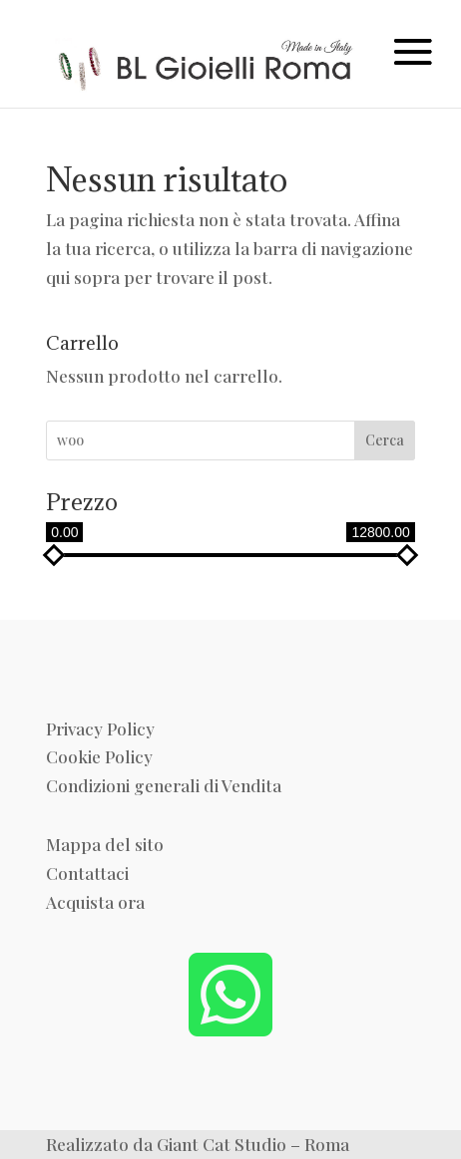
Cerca (384, 440)
